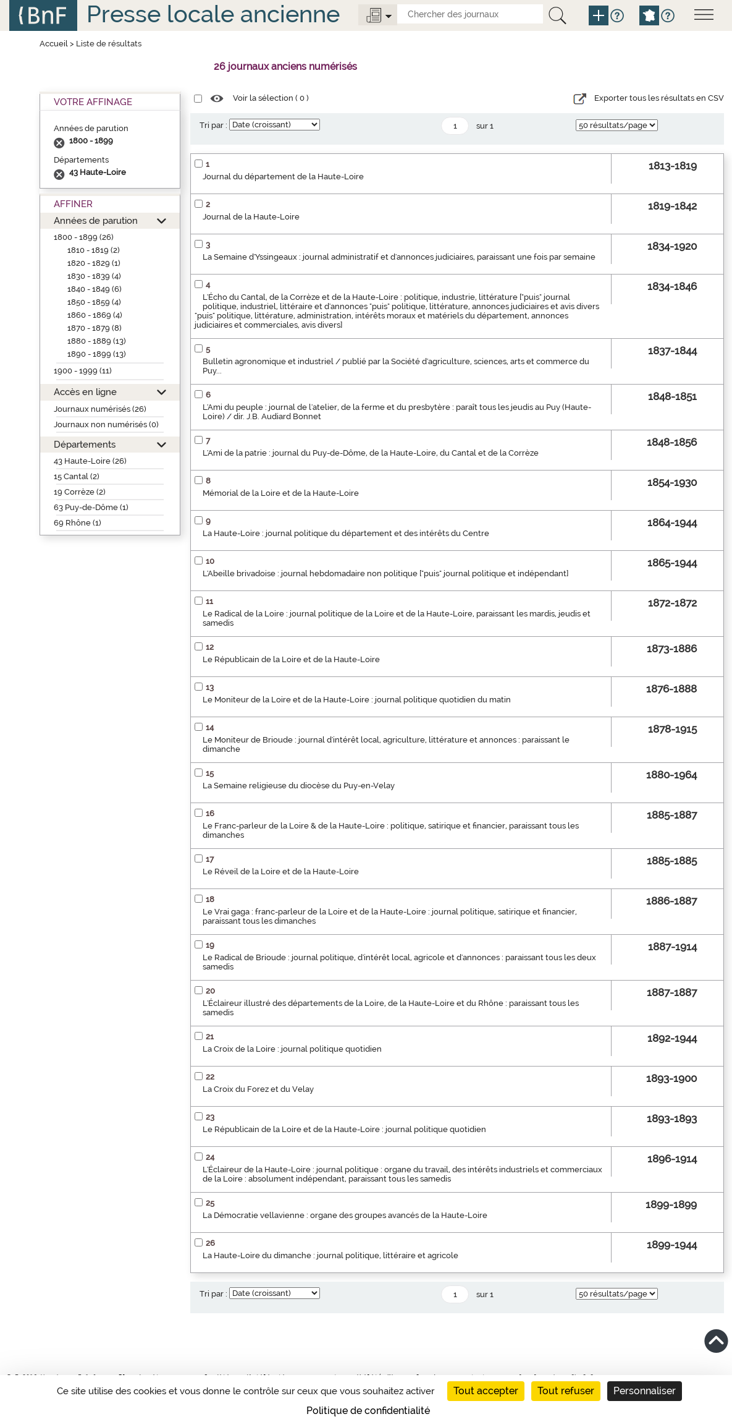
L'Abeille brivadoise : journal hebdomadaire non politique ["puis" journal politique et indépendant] (385, 573)
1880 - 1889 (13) (96, 341)
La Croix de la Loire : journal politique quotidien (292, 1049)
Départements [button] (85, 444)
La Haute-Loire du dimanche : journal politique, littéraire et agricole (330, 1255)
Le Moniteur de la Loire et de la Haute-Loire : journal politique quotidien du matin (357, 699)
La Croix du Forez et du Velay (258, 1089)
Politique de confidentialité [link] (368, 1410)
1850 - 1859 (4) (94, 302)
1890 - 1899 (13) (96, 354)
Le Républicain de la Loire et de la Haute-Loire (291, 659)
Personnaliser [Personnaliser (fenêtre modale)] (644, 1391)
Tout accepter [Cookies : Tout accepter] (485, 1391)
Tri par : (213, 125)
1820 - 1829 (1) (93, 263)
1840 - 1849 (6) (94, 289)
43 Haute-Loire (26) (90, 461)
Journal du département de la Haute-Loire (283, 176)
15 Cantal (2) (76, 476)
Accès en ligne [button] (85, 391)
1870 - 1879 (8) (94, 328)
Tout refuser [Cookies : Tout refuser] (565, 1391)
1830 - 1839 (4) (94, 276)
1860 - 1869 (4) (94, 315)
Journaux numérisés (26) (100, 409)
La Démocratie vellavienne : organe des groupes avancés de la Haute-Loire (345, 1215)
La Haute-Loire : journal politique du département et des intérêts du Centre (346, 533)
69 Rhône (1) (77, 522)
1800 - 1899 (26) (84, 237)
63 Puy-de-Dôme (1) (91, 507)
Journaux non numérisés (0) (106, 424)
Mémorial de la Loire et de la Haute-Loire (281, 493)
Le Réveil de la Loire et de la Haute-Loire (281, 871)
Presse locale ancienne (213, 14)
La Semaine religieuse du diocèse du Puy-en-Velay (299, 785)
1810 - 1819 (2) (93, 250)
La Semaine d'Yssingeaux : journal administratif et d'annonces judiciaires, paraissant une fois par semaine (399, 257)
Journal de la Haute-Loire (251, 216)
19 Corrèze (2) (80, 491)
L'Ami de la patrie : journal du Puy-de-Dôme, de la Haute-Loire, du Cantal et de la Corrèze (371, 453)
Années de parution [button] (96, 220)
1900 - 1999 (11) (83, 370)
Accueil (54, 43)
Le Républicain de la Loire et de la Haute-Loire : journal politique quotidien (344, 1129)
